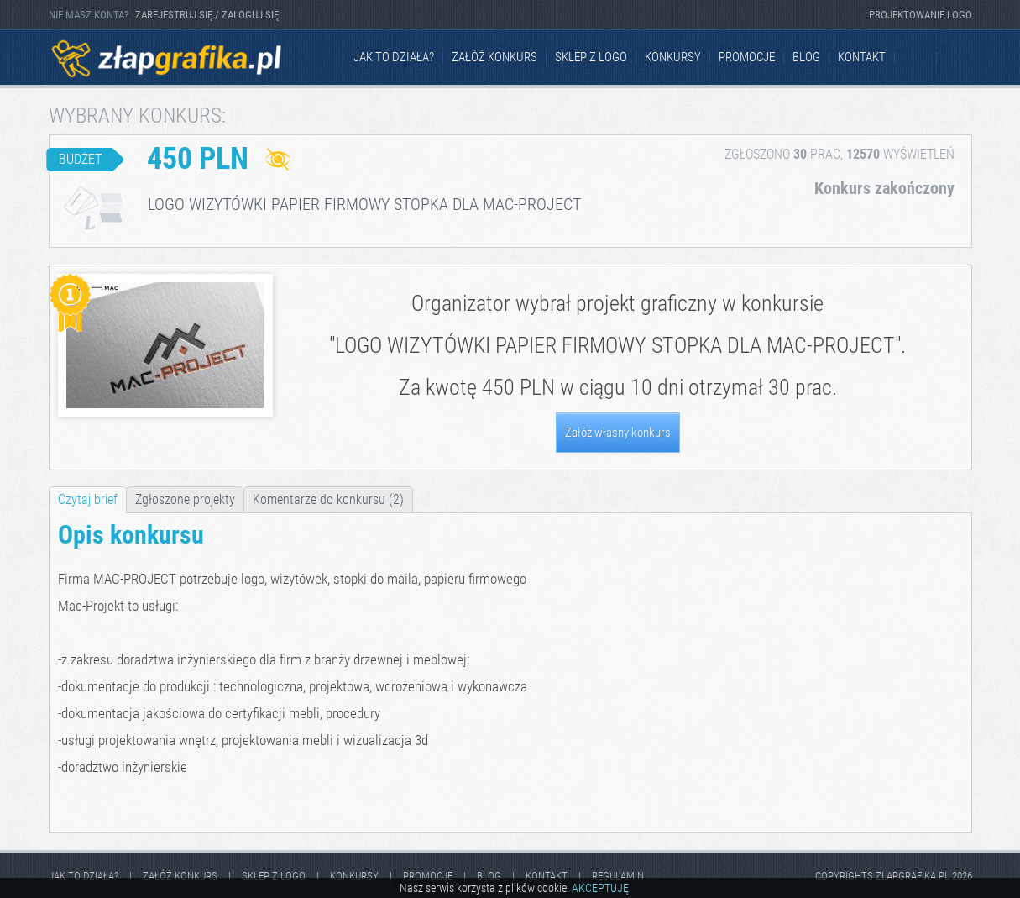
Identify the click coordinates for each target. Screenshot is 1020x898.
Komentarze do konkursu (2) (328, 499)
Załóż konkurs (494, 57)
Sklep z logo (591, 57)
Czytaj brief (88, 499)
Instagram (958, 58)
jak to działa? (393, 57)
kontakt (862, 57)
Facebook (916, 58)
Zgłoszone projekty (185, 499)
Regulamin (618, 875)
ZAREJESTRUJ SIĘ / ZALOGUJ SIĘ (207, 14)
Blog (806, 57)
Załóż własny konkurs (618, 432)
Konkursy (673, 57)
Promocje (747, 57)
